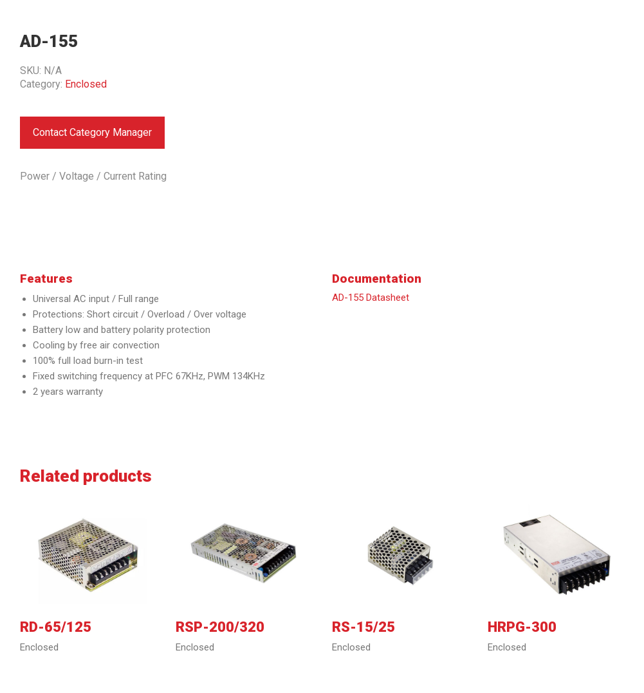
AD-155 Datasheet (370, 297)
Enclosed (86, 84)
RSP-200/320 (220, 627)
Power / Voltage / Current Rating (93, 176)
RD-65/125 (55, 627)
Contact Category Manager (92, 132)
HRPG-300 (522, 627)
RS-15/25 (363, 627)
